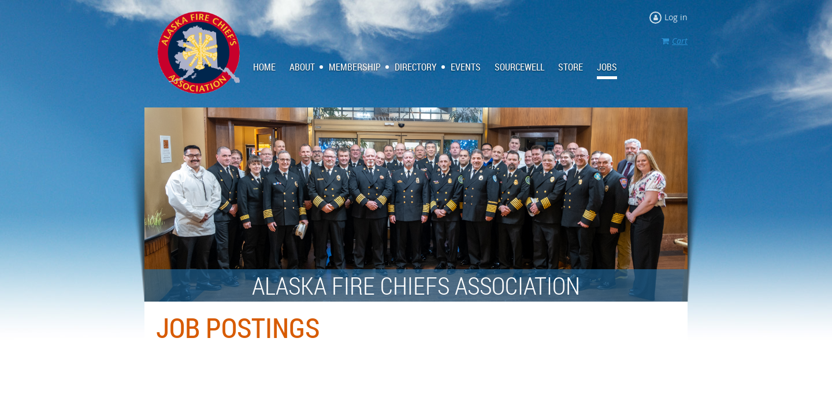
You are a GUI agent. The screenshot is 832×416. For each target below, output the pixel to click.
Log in (676, 17)
